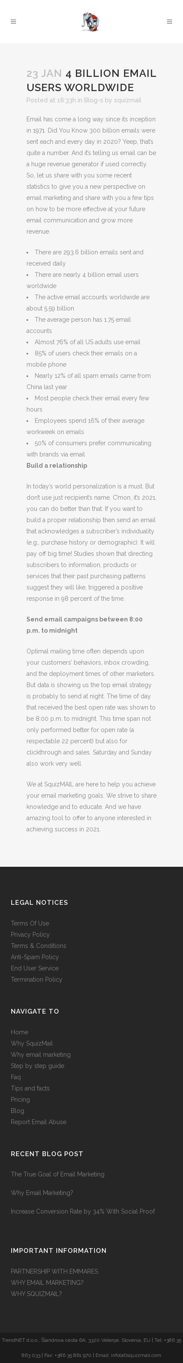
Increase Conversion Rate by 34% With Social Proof (83, 1211)
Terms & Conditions (38, 945)
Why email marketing (41, 1054)
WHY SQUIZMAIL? (36, 1293)
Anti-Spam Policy (35, 957)
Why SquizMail (32, 1043)
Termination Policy (36, 979)
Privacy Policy (30, 934)
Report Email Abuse (38, 1122)
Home (19, 1032)
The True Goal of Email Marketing (58, 1174)
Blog (17, 1110)
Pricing (20, 1099)
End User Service (35, 968)
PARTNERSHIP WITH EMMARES (54, 1271)
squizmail (127, 100)
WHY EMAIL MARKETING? (47, 1282)
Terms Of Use (30, 923)
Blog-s (93, 100)
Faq (16, 1077)
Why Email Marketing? (42, 1192)
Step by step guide (37, 1065)
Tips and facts (30, 1088)
